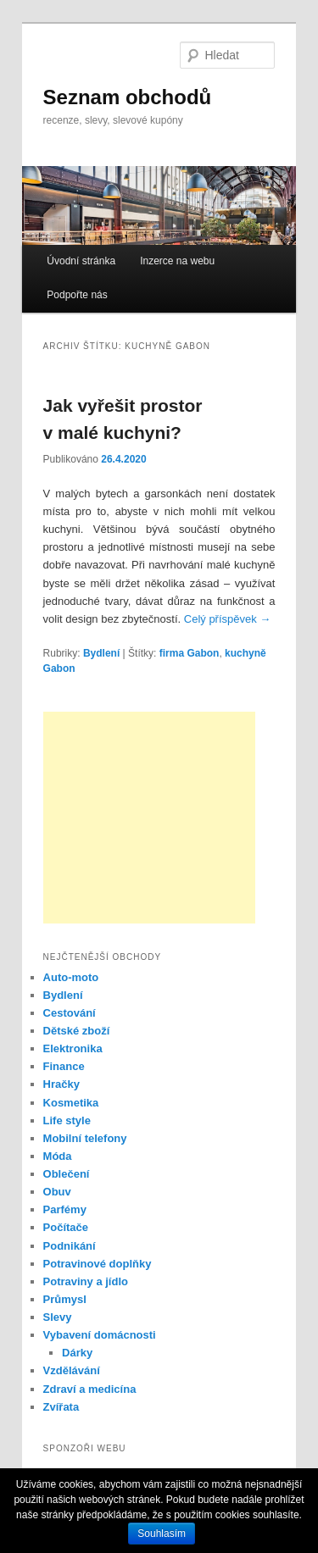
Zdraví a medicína (90, 1389)
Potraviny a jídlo (85, 1281)
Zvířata (61, 1406)
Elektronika (73, 1048)
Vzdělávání (71, 1370)
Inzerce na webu (177, 261)
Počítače (65, 1227)
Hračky (61, 1084)
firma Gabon (189, 653)
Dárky (77, 1352)
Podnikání (69, 1246)
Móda (57, 1156)
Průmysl (64, 1299)
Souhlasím (161, 1533)
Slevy (57, 1317)
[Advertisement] (149, 817)
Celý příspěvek (227, 619)
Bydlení (101, 653)
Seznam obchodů (127, 97)
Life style (67, 1120)
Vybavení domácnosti (99, 1334)
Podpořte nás (77, 295)
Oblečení (66, 1174)
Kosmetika (71, 1102)
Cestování (69, 1013)
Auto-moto (71, 977)
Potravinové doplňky (97, 1263)
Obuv (57, 1191)
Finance (64, 1066)
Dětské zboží (76, 1030)
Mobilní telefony (85, 1138)
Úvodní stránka (81, 261)
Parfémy (64, 1209)
